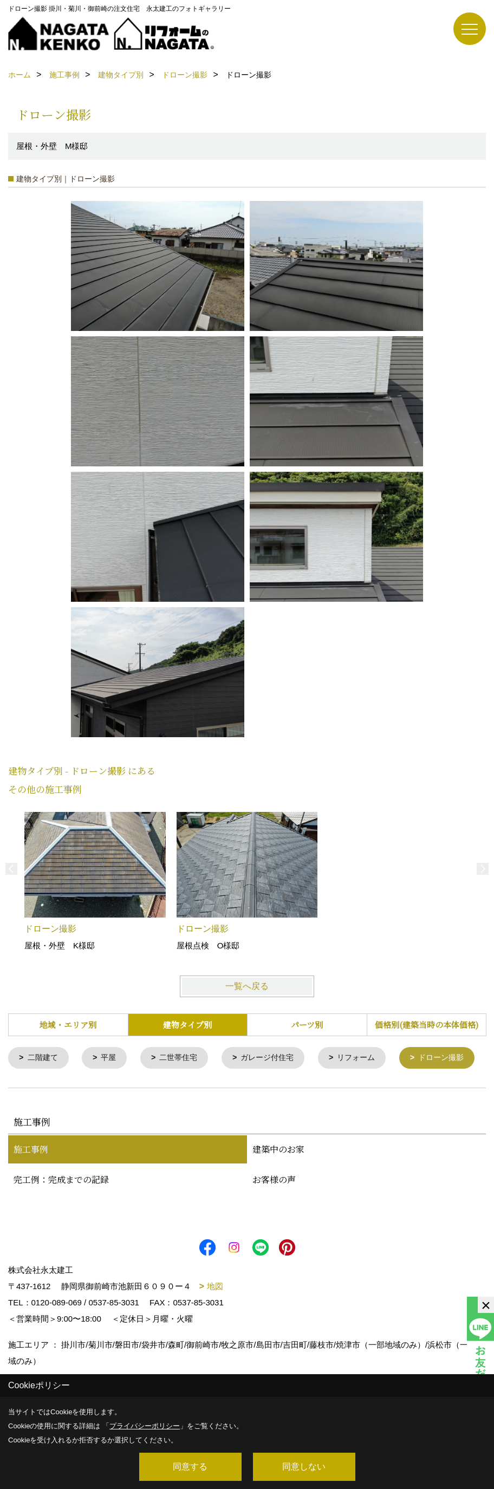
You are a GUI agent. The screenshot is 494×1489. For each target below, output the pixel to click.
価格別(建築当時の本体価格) (426, 1024)
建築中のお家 (278, 1180)
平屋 (112, 1058)
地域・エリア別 (68, 1024)
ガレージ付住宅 (277, 1058)
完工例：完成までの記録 (61, 1210)
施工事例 (31, 1180)
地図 (215, 1317)
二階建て (44, 1058)
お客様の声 (274, 1210)
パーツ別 (307, 1024)
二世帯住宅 (184, 1058)
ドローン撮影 (52, 1088)
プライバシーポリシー (144, 1426)
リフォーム (369, 1058)
